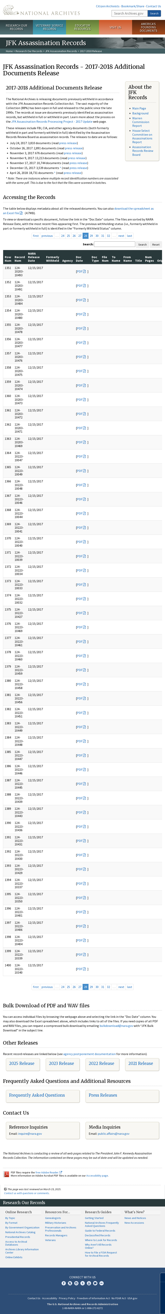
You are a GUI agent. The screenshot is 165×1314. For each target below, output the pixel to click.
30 (97, 236)
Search (154, 13)
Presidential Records (17, 1237)
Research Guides (98, 1212)
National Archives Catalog (20, 1232)
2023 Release (61, 1063)
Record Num (20, 258)
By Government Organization (22, 1227)
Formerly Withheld (52, 258)
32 (108, 236)
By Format (11, 1222)
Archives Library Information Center (22, 1251)
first (36, 236)
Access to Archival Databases (16, 1243)
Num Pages (149, 258)
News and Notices (135, 1218)
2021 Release (140, 1063)
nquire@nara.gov (30, 1134)
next (121, 236)
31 (102, 236)
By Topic (10, 1218)
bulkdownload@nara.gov (116, 1026)
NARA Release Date (34, 257)
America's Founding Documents (148, 27)
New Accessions (134, 1222)
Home (9, 51)
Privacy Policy (67, 1298)
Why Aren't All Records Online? (98, 1246)
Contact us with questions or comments (26, 1193)
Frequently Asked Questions (37, 1095)
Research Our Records (16, 27)
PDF (79, 271)
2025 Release (21, 1063)
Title (138, 260)
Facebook (63, 1283)
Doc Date (79, 258)
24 (62, 236)
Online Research (18, 1212)
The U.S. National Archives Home (41, 10)
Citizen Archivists (107, 6)
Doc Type (95, 258)
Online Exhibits (13, 1257)
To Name (116, 258)
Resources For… (57, 1212)
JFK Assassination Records (61, 51)
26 (74, 236)
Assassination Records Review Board (142, 150)
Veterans (50, 1240)
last (129, 236)
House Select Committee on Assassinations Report (142, 136)
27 (79, 236)
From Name (127, 258)
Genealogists (53, 1218)
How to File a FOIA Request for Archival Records (101, 1254)
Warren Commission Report (140, 122)
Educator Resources (82, 27)
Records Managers (56, 1235)
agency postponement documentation (89, 1054)
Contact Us (153, 6)
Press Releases (103, 1095)
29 (91, 236)
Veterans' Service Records (49, 27)
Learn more (130, 1307)
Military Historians (55, 1222)
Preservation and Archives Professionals (60, 1229)
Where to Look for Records (101, 1240)
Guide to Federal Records (100, 1230)
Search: (88, 244)
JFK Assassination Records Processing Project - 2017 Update (51, 121)
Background (140, 113)
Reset (155, 244)
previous (47, 236)
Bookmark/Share (132, 6)
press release (68, 143)
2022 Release (101, 1063)
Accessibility (49, 1298)
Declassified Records (97, 1235)
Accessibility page (97, 1175)
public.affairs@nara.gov (113, 1134)
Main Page (139, 108)
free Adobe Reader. (48, 1172)
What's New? (134, 1212)
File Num (105, 258)
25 (68, 236)
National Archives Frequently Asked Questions (102, 1224)
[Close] (160, 1277)
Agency (67, 260)
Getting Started (94, 1218)
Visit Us (115, 27)
